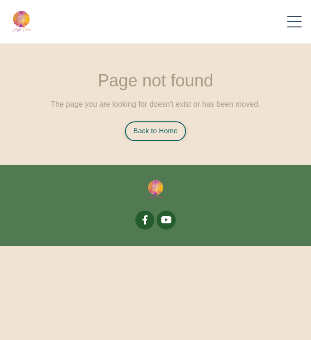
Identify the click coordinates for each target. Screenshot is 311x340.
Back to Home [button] (155, 131)
